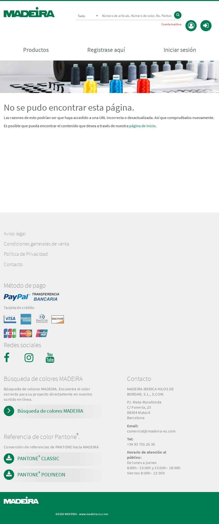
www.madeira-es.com (93, 514)
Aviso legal (15, 233)
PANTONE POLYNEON (41, 474)
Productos (36, 50)
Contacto (13, 264)
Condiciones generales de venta (36, 244)
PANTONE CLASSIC (38, 458)
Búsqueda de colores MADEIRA (50, 410)
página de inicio (142, 125)
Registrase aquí (106, 50)
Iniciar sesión (180, 50)
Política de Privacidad (26, 254)
